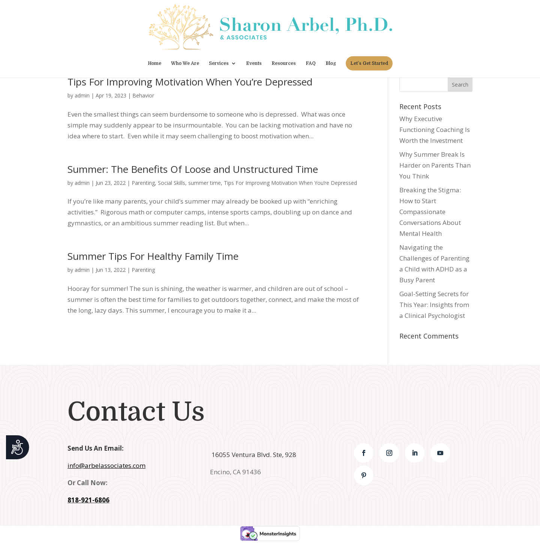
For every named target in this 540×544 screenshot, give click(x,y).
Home (154, 63)
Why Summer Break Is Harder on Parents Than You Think (435, 165)
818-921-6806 (89, 500)
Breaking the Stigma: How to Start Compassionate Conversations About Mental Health (430, 212)
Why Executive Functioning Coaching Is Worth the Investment (434, 129)
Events (254, 63)
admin (82, 95)
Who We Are (185, 63)
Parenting (143, 182)
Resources (284, 63)
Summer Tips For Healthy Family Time (153, 256)
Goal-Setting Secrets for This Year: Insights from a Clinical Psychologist (434, 304)
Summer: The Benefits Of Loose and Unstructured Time (193, 169)
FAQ (311, 63)
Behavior (143, 95)
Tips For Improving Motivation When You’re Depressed (190, 81)
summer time (204, 182)
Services (219, 63)
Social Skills (171, 182)
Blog (331, 63)
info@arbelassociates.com (107, 465)
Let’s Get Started (369, 63)
